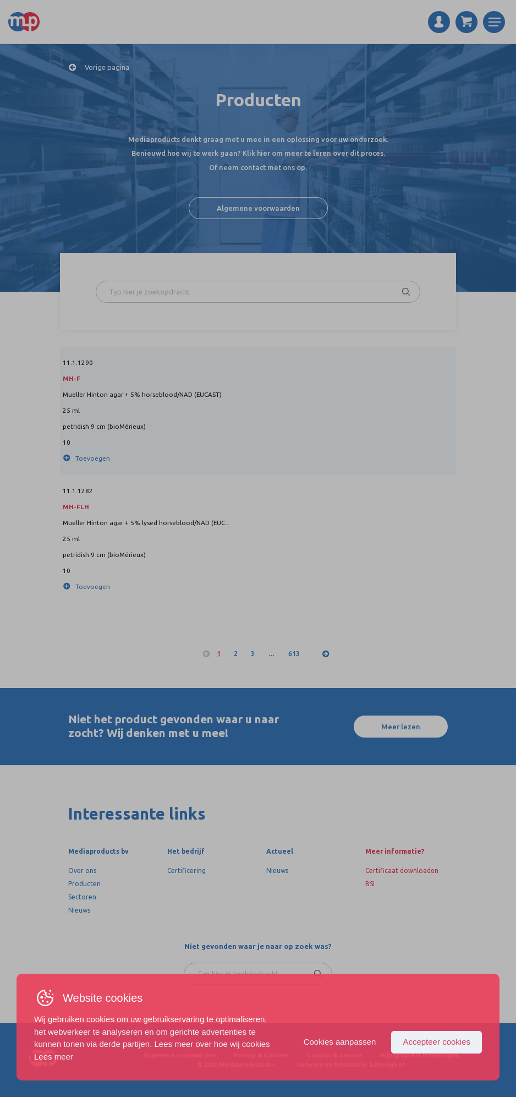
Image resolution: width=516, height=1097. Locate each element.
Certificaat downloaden (401, 870)
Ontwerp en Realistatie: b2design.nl (350, 1064)
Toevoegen (92, 458)
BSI (370, 883)
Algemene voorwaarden (258, 208)
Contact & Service (334, 1055)
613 (294, 653)
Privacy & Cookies (261, 1055)
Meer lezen (400, 726)
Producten (84, 883)
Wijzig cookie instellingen (419, 1055)
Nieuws (79, 910)
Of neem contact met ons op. (258, 167)
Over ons (82, 870)
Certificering (186, 870)
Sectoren (82, 896)
